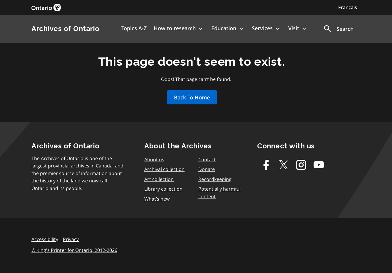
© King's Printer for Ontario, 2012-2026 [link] (74, 250)
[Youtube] (319, 165)
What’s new (157, 199)
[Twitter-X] (283, 165)
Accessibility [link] (44, 239)
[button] (338, 29)
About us (154, 159)
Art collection (159, 179)
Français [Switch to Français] (347, 7)
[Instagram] (301, 165)
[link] (46, 7)
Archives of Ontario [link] (65, 28)
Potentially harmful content (219, 193)
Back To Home (192, 97)
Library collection (163, 189)
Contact (207, 159)
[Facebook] (266, 165)
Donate (206, 169)
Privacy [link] (71, 239)
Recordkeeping (215, 179)
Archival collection (164, 169)
